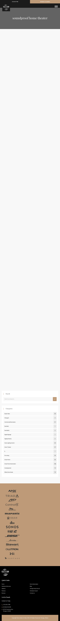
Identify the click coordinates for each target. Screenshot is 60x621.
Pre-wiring (7, 455)
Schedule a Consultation (45, 1)
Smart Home (7, 459)
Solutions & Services (6, 586)
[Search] (55, 399)
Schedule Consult (34, 590)
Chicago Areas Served (35, 588)
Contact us (32, 593)
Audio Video (7, 413)
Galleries (4, 588)
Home (3, 584)
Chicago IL (7, 417)
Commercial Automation (10, 422)
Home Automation (34, 584)
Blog (31, 586)
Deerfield (7, 426)
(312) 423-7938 (15, 1)
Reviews (3, 593)
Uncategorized (8, 468)
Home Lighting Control (9, 443)
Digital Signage (8, 434)
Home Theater (8, 447)
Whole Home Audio (9, 472)
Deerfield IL (7, 430)
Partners (4, 590)
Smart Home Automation (10, 463)
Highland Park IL (8, 438)
